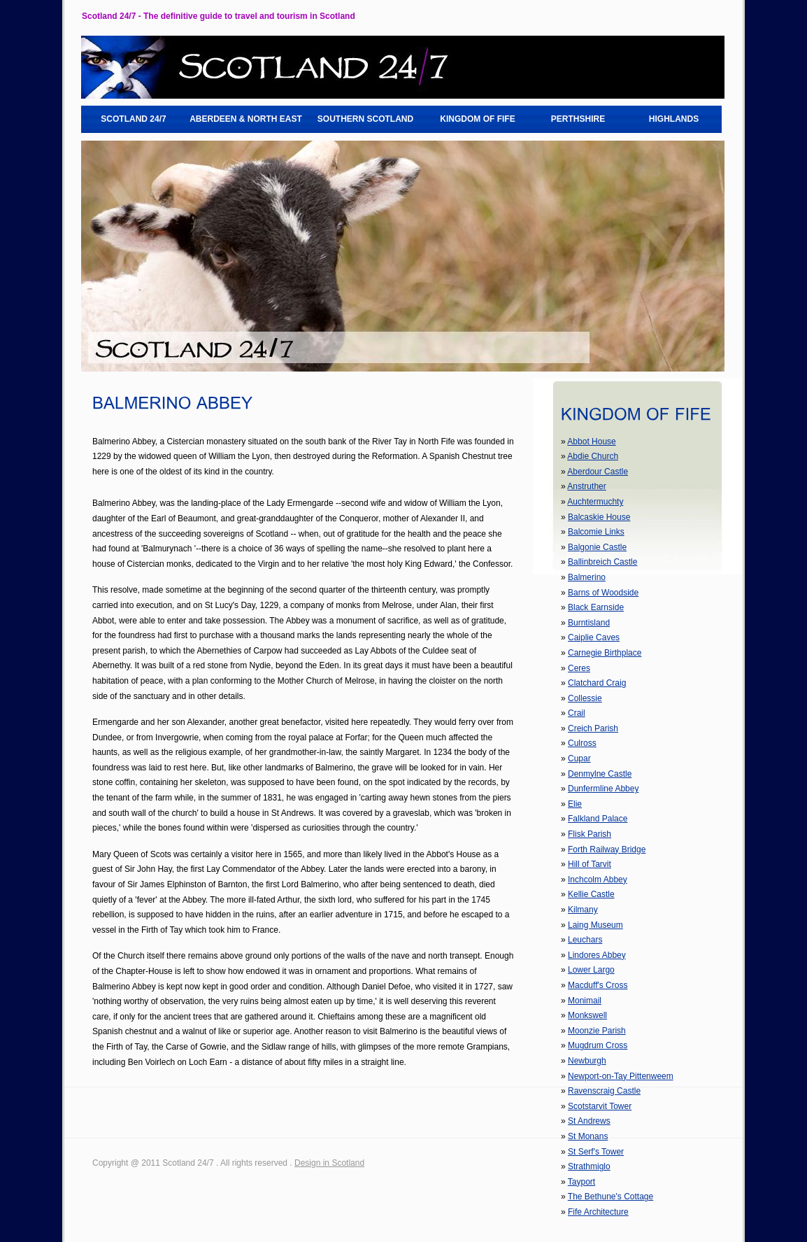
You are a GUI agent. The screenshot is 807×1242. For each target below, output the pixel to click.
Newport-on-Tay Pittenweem (620, 1076)
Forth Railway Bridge (606, 849)
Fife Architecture (598, 1212)
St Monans (588, 1136)
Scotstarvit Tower (599, 1106)
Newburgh (587, 1061)
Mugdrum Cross (597, 1045)
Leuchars (585, 940)
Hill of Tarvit (589, 864)
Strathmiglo (589, 1166)
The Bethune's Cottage (610, 1196)
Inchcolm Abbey (597, 879)
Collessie (585, 698)
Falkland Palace (597, 819)
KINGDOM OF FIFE (477, 119)
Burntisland (589, 623)
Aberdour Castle (597, 472)
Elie (575, 804)
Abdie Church (592, 456)
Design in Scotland (329, 1163)
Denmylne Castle (599, 774)
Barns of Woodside (603, 593)
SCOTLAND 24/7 (133, 119)
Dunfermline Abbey (603, 788)
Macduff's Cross (597, 985)
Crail (576, 713)
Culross (582, 743)
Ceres (579, 668)
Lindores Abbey (597, 955)
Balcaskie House (599, 517)
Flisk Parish (589, 834)
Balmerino (587, 577)
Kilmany (583, 910)
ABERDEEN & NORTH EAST (246, 119)
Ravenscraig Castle (604, 1091)
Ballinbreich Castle (602, 562)
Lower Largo (591, 970)
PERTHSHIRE (578, 119)
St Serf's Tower (596, 1152)
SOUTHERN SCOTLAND (365, 119)
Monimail (584, 1000)
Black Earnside (596, 607)
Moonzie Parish (597, 1031)
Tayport (581, 1182)
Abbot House (591, 441)
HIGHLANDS (674, 119)
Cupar (579, 758)
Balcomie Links (596, 532)
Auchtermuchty (595, 502)
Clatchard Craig (597, 683)
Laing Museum (595, 925)
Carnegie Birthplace (604, 653)
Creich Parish (593, 728)
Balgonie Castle (597, 547)
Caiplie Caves (594, 637)
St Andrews (589, 1121)
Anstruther (586, 486)
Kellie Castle (591, 894)
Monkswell (587, 1015)
